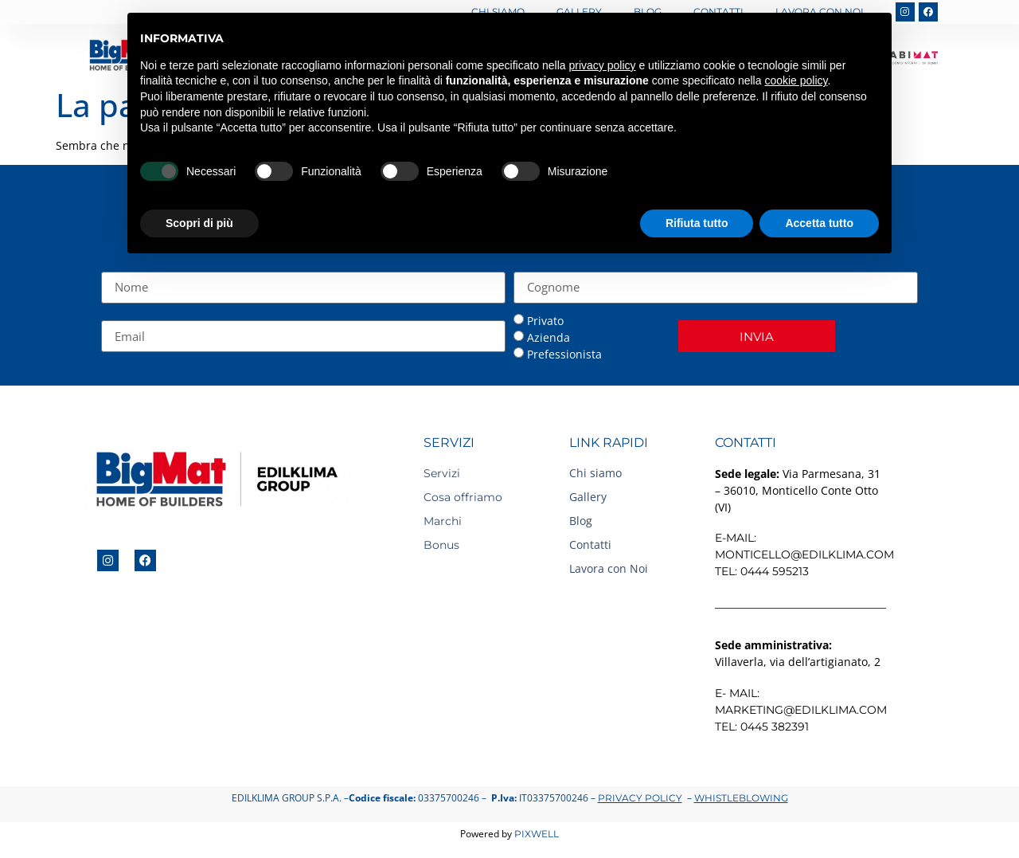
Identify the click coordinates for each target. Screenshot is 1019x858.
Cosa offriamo (463, 497)
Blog (580, 520)
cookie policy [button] (795, 80)
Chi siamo (595, 472)
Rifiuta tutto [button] (697, 223)
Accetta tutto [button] (819, 223)
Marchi (443, 521)
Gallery (588, 496)
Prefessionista (564, 354)
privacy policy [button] (602, 65)
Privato (545, 320)
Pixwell (536, 834)
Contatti (590, 544)
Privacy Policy (640, 798)
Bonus (441, 545)
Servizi (442, 473)
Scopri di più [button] (199, 223)
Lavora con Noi (608, 568)
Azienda (548, 337)
